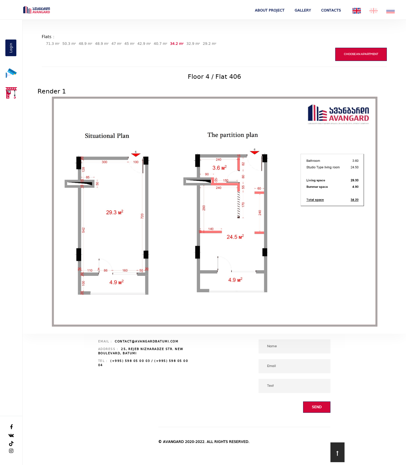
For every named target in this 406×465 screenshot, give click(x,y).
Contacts (331, 10)
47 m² (116, 44)
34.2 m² (177, 44)
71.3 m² (52, 44)
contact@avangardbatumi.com (146, 341)
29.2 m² (209, 44)
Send (317, 407)
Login (11, 48)
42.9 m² (144, 44)
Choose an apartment (361, 54)
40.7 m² (160, 44)
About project (269, 10)
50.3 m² (69, 44)
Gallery (303, 10)
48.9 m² (85, 44)
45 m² (129, 44)
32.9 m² (193, 44)
